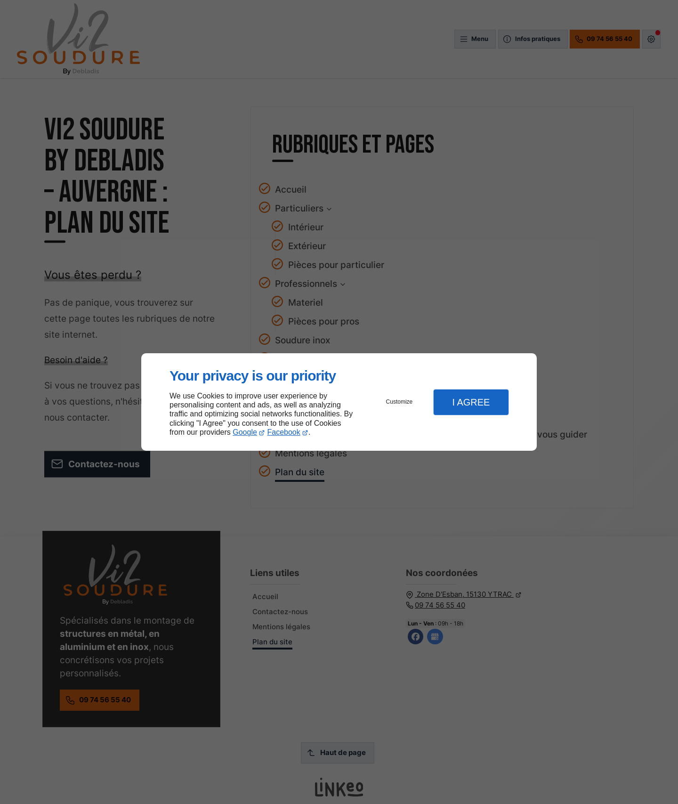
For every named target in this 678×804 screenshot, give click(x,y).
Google (245, 432)
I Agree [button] (471, 402)
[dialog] (339, 402)
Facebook (283, 432)
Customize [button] (399, 401)
